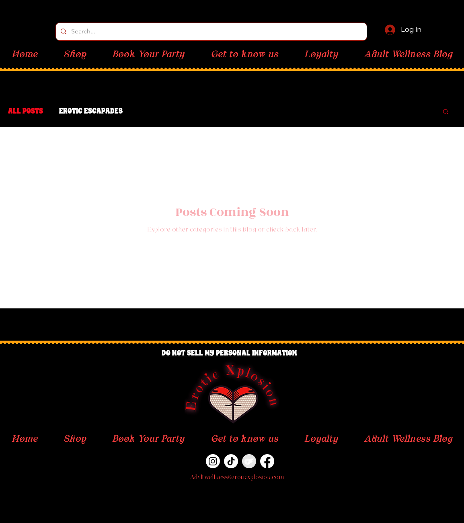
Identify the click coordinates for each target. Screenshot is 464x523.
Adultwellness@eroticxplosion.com (237, 478)
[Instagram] (213, 461)
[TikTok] (231, 461)
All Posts (25, 111)
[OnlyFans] (249, 461)
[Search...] (210, 31)
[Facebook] (267, 461)
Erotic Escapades (91, 111)
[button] (446, 112)
